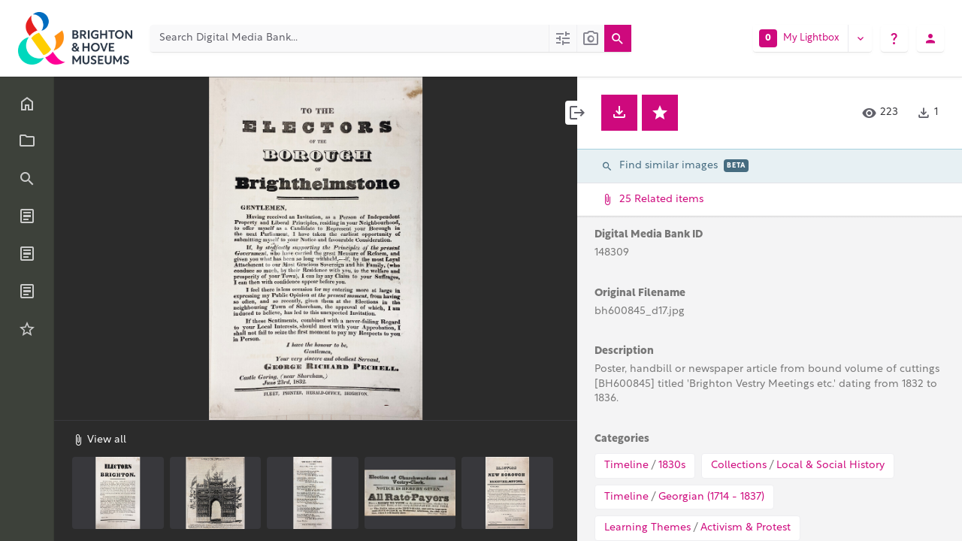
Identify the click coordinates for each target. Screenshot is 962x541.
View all (99, 440)
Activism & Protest (745, 527)
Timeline (626, 465)
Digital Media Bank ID (648, 234)
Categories (621, 439)
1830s (671, 465)
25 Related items (768, 199)
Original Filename (639, 293)
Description (624, 351)
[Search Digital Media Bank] (349, 38)
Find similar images (675, 165)
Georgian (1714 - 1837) (711, 497)
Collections (739, 465)
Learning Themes (647, 527)
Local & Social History (830, 465)
